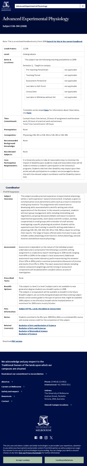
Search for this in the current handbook (64, 41)
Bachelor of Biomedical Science (33, 331)
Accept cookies (23, 460)
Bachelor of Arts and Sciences (32, 328)
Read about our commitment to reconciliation (23, 374)
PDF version (17, 341)
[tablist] (50, 6)
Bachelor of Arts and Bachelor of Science (37, 325)
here (46, 110)
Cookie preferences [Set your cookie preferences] (64, 460)
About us (6, 381)
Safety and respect (10, 391)
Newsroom (7, 396)
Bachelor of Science (28, 334)
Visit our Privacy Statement (30, 453)
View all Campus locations (56, 405)
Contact (5, 401)
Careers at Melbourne (11, 386)
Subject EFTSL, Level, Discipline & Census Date (40, 308)
